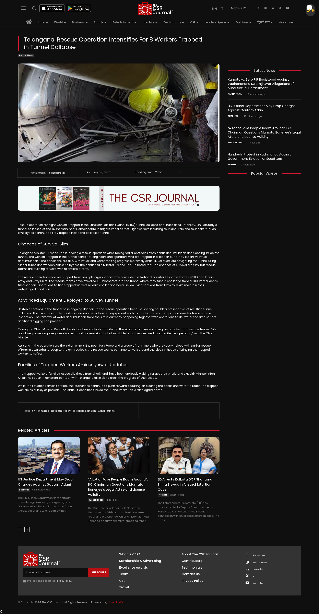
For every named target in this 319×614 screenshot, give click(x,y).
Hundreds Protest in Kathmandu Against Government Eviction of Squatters (258, 156)
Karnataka (234, 94)
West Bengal (96, 499)
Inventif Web (117, 603)
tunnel (111, 410)
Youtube (259, 586)
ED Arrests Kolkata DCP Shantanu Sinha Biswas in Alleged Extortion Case (185, 484)
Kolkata (163, 494)
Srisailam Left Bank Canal (89, 410)
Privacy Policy (63, 580)
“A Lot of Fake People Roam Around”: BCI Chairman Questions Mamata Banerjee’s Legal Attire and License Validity (118, 487)
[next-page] (26, 529)
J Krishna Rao (40, 410)
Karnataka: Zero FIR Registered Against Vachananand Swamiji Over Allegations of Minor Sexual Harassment (263, 83)
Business (24, 489)
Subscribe (98, 572)
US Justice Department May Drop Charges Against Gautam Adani (45, 482)
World (232, 164)
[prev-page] (20, 529)
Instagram (260, 563)
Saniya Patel (57, 172)
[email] (55, 572)
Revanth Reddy (61, 410)
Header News (26, 55)
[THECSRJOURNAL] (155, 8)
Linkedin (258, 571)
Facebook (260, 556)
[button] (34, 8)
